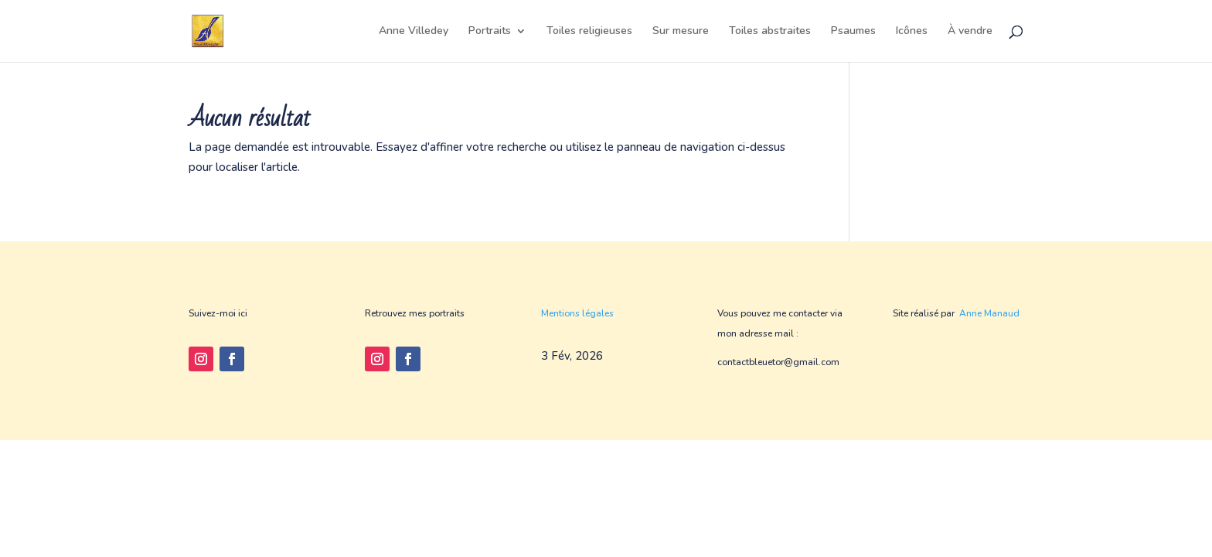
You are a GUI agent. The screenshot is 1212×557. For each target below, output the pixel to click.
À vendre (970, 32)
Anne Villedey (413, 32)
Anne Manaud (989, 313)
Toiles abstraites (770, 32)
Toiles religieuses (589, 32)
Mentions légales (577, 313)
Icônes (912, 32)
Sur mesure (680, 32)
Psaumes (853, 32)
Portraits (489, 32)
